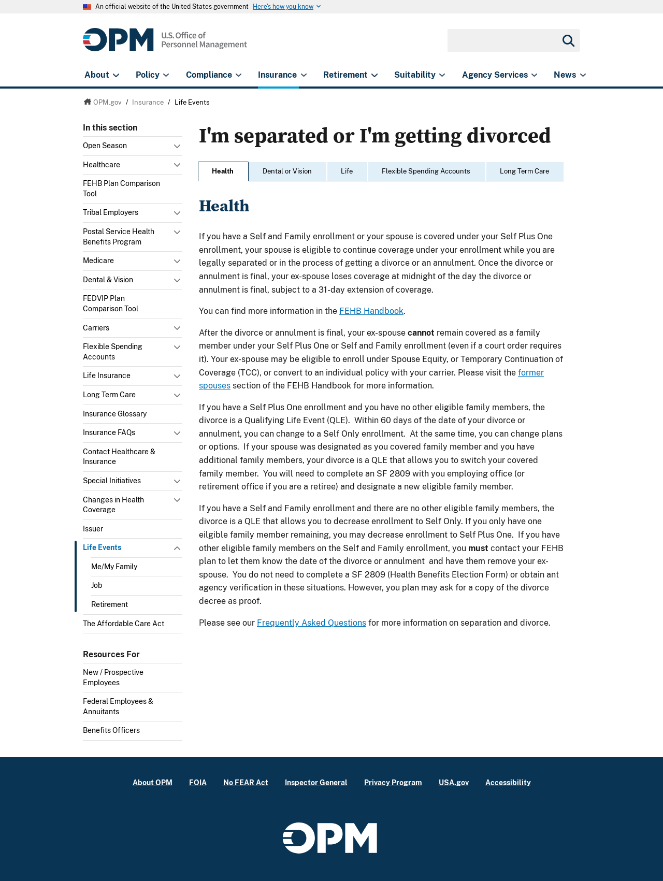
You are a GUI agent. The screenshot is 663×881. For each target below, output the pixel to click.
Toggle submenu (178, 149)
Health (223, 171)
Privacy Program (393, 782)
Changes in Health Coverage (113, 505)
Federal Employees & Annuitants (118, 706)
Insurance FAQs (109, 432)
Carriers (96, 328)
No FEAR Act (245, 782)
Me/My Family (114, 566)
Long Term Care (109, 395)
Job (96, 585)
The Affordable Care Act (123, 623)
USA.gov (454, 782)
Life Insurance (107, 375)
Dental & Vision (108, 280)
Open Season (105, 145)
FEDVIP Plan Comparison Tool (110, 303)
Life (347, 171)
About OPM (152, 782)
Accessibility (508, 782)
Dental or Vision (287, 171)
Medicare (98, 260)
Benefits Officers (111, 730)
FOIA (198, 782)
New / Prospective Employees (113, 677)
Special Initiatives (112, 480)
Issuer (93, 529)
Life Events (102, 547)
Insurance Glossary (115, 414)
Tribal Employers (110, 212)
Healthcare (101, 165)
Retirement (109, 604)
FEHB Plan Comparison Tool (121, 188)
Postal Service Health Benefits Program (118, 236)
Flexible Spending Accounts (112, 351)
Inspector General (316, 782)
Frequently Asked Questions (311, 623)
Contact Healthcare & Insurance (119, 456)
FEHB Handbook (371, 311)
